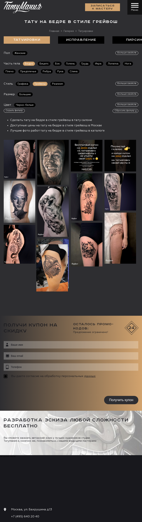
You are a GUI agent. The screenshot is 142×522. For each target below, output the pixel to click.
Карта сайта (11, 518)
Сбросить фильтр (124, 111)
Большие (25, 94)
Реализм (57, 84)
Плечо (10, 71)
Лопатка (113, 63)
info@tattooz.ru (23, 477)
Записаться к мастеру (102, 7)
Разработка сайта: (36, 518)
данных (90, 329)
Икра (98, 63)
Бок (57, 63)
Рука (60, 71)
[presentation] (27, 341)
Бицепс (44, 63)
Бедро (29, 63)
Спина (73, 71)
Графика (23, 84)
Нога (128, 63)
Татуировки (26, 40)
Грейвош (40, 84)
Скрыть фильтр (14, 110)
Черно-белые (25, 105)
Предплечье (28, 71)
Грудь (85, 63)
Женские (20, 53)
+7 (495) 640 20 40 (25, 470)
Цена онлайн (43, 496)
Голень (70, 63)
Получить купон (121, 354)
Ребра (47, 71)
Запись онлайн (16, 496)
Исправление (81, 40)
